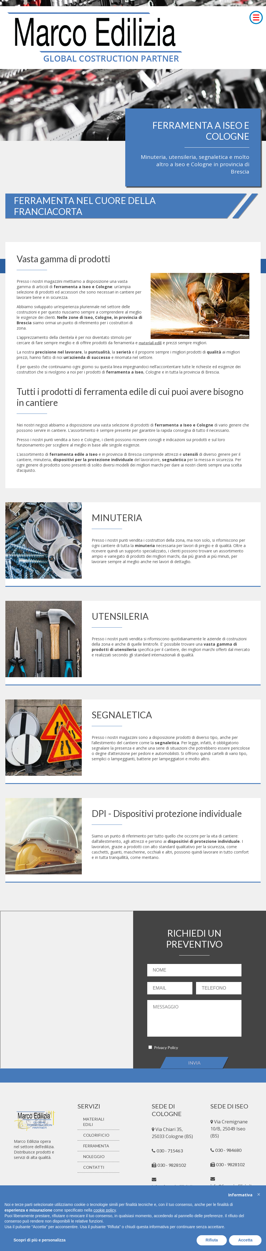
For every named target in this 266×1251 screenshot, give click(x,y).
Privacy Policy (166, 1047)
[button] (258, 1194)
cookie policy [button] (104, 1210)
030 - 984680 (228, 1150)
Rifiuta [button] (212, 1240)
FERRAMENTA (96, 1145)
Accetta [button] (245, 1240)
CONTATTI (93, 1167)
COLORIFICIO (96, 1135)
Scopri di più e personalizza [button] (39, 1240)
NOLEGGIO (94, 1156)
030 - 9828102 (230, 1164)
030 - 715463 (170, 1150)
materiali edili (150, 342)
